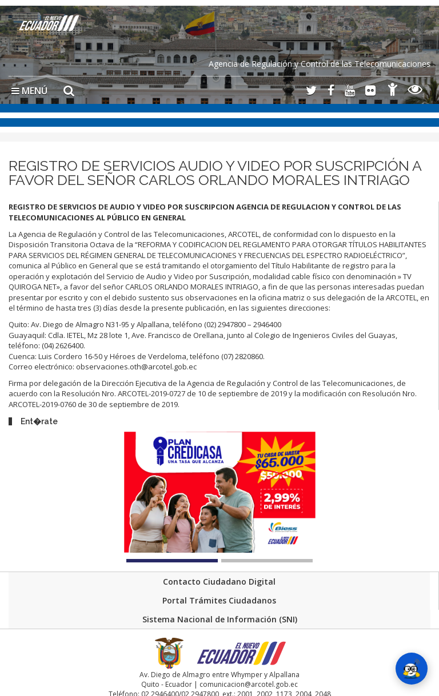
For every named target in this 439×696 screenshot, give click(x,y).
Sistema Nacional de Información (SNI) (219, 619)
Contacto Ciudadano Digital (219, 581)
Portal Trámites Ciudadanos (219, 600)
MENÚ (29, 91)
